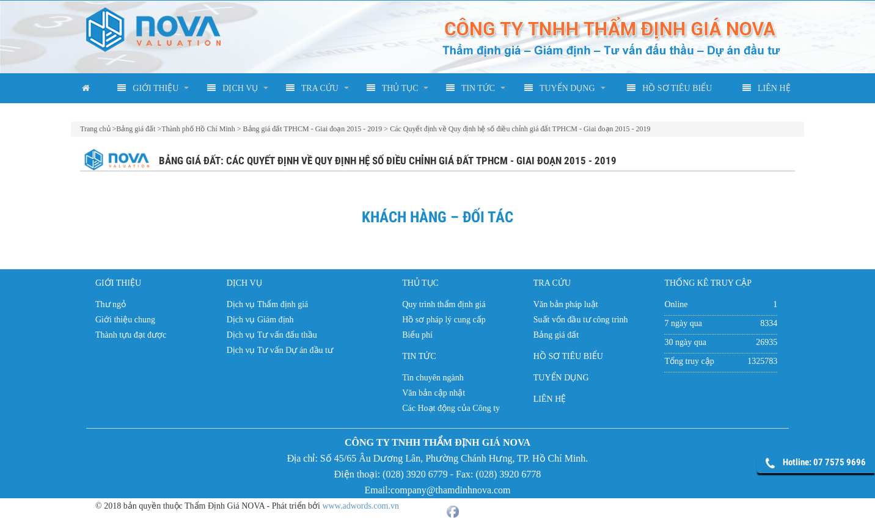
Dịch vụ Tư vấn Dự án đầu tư (280, 350)
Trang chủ (95, 129)
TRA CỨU (312, 88)
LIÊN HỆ (766, 88)
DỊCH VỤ (232, 88)
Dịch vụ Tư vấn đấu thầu (272, 334)
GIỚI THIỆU (147, 88)
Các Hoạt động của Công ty (451, 408)
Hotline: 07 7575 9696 (824, 462)
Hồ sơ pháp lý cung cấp (444, 319)
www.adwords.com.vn (361, 503)
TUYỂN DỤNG (559, 88)
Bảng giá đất (135, 129)
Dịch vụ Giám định (260, 319)
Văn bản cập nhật (433, 392)
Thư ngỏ (110, 304)
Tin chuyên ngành (433, 377)
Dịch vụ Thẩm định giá (268, 304)
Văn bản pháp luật (565, 304)
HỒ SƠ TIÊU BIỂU (669, 88)
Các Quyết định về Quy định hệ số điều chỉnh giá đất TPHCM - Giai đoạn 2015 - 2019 (520, 129)
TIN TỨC (470, 88)
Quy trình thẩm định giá (443, 304)
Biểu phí (417, 334)
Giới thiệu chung (125, 319)
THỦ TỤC (393, 88)
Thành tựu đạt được (130, 334)
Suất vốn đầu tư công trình (580, 319)
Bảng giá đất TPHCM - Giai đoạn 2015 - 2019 (313, 129)
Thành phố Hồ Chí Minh (198, 129)
